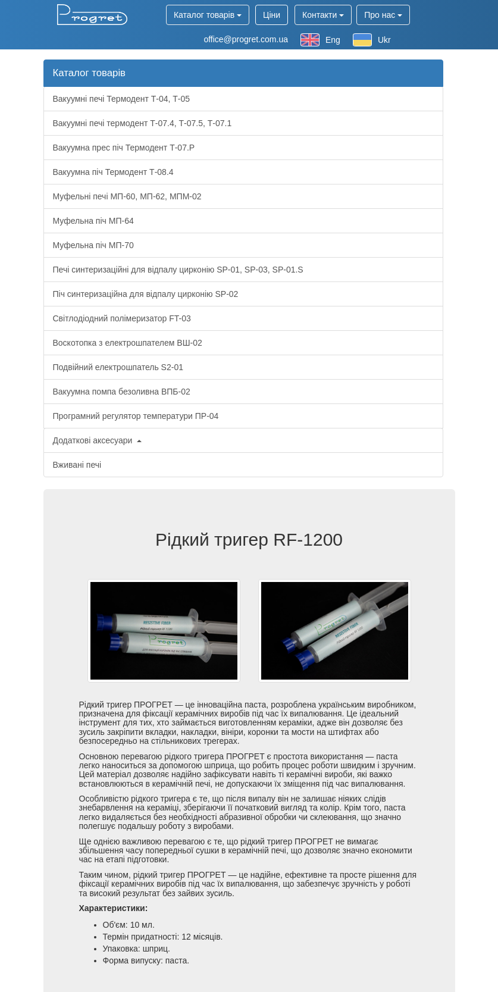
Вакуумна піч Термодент (113, 172)
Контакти (323, 15)
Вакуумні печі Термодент (121, 99)
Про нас (383, 15)
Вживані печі (77, 465)
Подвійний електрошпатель (118, 367)
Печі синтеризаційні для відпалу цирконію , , (178, 269)
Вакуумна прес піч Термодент (124, 147)
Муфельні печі (127, 196)
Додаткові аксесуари (97, 440)
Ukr (372, 39)
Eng (320, 39)
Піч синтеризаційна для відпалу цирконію (146, 294)
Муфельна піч (93, 221)
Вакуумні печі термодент (142, 123)
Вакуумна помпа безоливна (121, 391)
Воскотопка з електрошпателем (127, 343)
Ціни (271, 15)
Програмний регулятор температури (136, 416)
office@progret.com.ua (245, 39)
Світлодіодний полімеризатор (122, 318)
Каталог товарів (208, 15)
